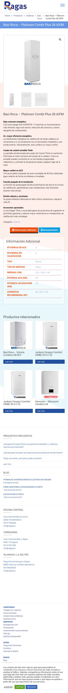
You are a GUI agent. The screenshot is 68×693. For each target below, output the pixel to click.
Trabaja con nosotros (12, 610)
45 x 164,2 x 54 (42, 272)
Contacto (7, 648)
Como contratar (10, 613)
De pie (38, 261)
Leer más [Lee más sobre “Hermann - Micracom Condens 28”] (41, 410)
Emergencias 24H (10, 624)
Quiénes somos (9, 618)
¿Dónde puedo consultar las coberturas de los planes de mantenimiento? (33, 452)
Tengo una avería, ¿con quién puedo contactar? (22, 458)
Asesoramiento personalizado (15, 630)
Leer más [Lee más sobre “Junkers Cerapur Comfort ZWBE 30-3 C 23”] (9, 410)
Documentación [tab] (50, 229)
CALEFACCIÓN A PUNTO (13, 494)
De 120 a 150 (41, 291)
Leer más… (7, 464)
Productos (18, 15)
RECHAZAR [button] (31, 687)
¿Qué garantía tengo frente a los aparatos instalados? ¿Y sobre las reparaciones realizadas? (30, 445)
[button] (60, 39)
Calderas (30, 15)
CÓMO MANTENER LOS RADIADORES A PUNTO (23, 486)
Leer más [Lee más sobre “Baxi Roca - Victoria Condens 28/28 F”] (9, 361)
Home (7, 15)
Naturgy (6, 633)
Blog (5, 660)
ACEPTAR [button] (19, 687)
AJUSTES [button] (8, 687)
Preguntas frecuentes (12, 645)
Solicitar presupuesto (12, 636)
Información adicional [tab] (25, 229)
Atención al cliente (10, 651)
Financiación (8, 627)
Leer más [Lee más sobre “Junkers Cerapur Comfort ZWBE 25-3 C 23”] (41, 361)
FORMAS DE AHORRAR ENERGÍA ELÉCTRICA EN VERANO (27, 479)
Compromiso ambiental (13, 615)
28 (36, 277)
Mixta (38, 266)
